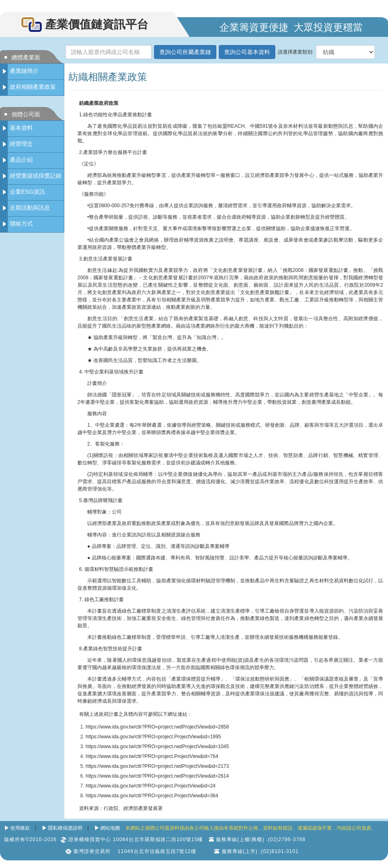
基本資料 (21, 127)
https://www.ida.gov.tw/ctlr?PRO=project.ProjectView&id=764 (152, 756)
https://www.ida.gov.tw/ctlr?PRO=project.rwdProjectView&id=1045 (157, 746)
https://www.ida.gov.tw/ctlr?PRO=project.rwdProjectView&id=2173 (157, 766)
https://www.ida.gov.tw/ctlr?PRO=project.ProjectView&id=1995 (153, 737)
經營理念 (21, 143)
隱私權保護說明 (65, 828)
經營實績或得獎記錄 (35, 175)
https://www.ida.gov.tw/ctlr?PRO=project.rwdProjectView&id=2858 (157, 727)
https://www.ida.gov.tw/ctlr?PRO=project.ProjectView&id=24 (151, 786)
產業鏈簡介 (24, 71)
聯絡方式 (21, 223)
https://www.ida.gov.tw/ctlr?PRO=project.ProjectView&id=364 (152, 796)
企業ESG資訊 (27, 191)
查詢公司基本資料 (247, 52)
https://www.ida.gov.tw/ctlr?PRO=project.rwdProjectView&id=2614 (157, 776)
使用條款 (20, 828)
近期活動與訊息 (30, 207)
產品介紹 (21, 159)
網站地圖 (110, 828)
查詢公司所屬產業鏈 (185, 52)
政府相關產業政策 (33, 87)
